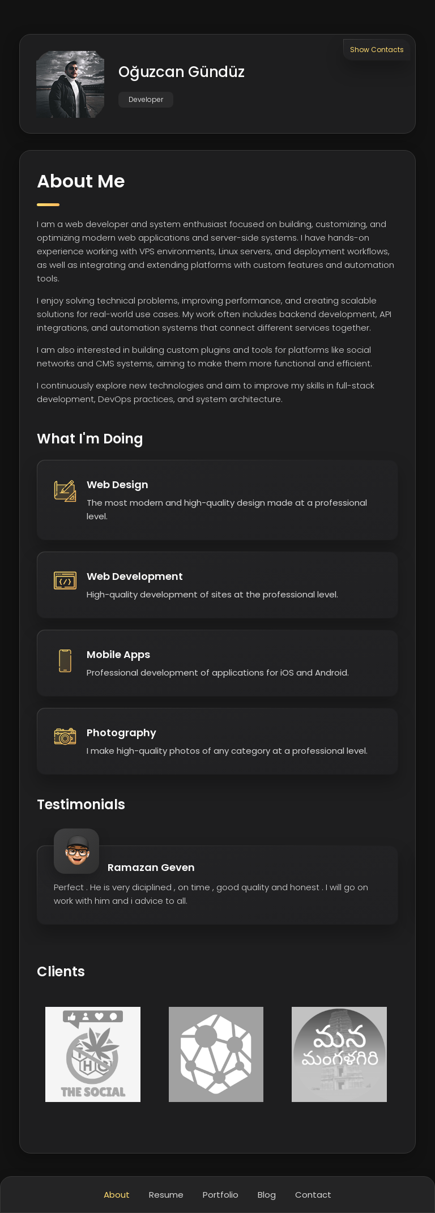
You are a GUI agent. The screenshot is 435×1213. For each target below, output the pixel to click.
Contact (313, 1195)
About (117, 1195)
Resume (166, 1195)
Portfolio (220, 1195)
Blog (267, 1195)
